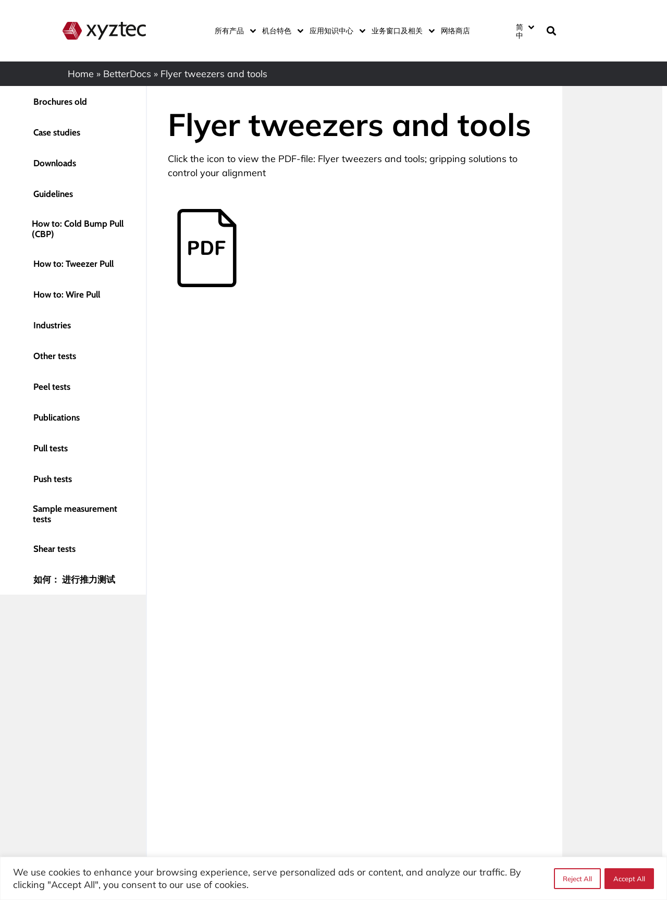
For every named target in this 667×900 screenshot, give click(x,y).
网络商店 (455, 30)
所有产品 (233, 31)
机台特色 (280, 31)
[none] (524, 31)
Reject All (576, 878)
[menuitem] (525, 31)
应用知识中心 (335, 31)
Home (81, 74)
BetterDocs (127, 74)
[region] (333, 878)
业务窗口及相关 (401, 31)
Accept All (629, 878)
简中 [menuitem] (519, 31)
